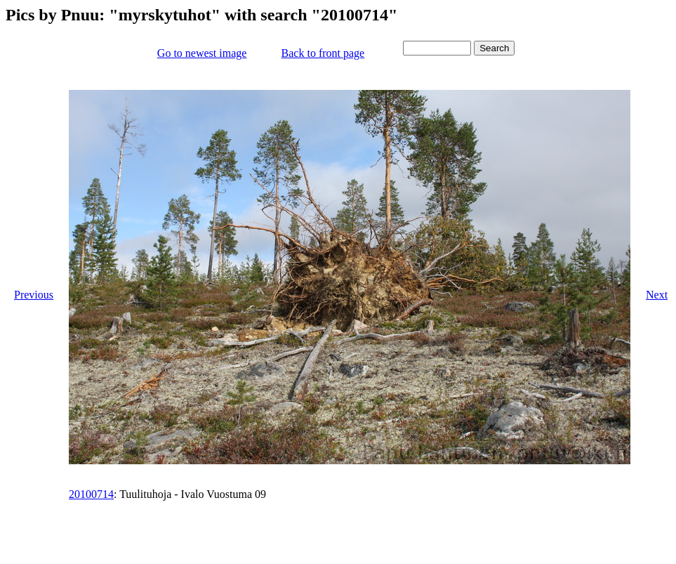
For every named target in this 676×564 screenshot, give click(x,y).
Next (657, 295)
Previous (33, 295)
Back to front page (323, 53)
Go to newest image (202, 53)
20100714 (91, 494)
